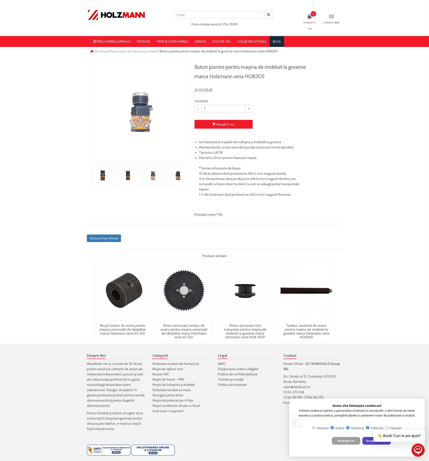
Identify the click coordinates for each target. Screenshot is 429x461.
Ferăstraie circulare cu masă (171, 390)
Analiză (337, 428)
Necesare (320, 428)
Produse (143, 41)
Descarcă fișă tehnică (104, 238)
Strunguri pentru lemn (167, 395)
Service (200, 41)
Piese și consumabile (172, 41)
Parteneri (393, 428)
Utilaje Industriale (251, 41)
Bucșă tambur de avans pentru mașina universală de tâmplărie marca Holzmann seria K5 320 (123, 329)
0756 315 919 (292, 397)
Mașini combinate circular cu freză (176, 406)
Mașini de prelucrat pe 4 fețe (172, 400)
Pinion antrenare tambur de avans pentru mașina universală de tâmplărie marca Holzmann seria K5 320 (183, 331)
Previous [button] (94, 175)
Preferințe (374, 428)
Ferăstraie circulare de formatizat (175, 364)
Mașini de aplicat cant (167, 369)
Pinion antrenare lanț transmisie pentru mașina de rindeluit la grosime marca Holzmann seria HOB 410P (245, 331)
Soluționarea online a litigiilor (238, 369)
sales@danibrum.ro (296, 387)
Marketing (355, 428)
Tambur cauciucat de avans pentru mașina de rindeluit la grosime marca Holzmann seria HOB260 (306, 331)
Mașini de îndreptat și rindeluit (173, 385)
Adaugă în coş (223, 124)
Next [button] (186, 175)
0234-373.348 (293, 392)
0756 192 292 (314, 397)
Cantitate (201, 101)
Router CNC (222, 41)
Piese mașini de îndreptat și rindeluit (134, 51)
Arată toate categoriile (168, 411)
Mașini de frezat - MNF (168, 380)
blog (277, 41)
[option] (140, 112)
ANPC (222, 364)
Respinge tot (346, 441)
